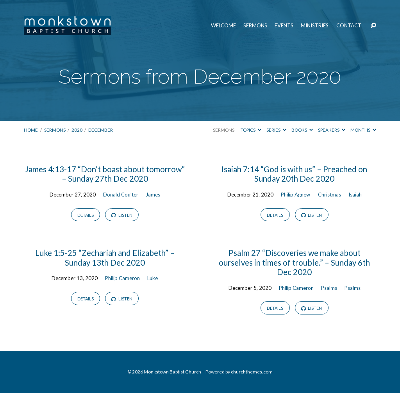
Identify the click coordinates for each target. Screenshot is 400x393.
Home (31, 129)
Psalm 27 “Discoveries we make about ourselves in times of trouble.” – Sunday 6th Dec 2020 (294, 262)
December (100, 129)
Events (284, 25)
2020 (76, 129)
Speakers (331, 129)
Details (85, 215)
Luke (152, 278)
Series (276, 129)
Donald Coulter (120, 194)
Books (302, 129)
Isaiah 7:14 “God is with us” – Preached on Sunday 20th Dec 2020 (294, 173)
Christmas (329, 194)
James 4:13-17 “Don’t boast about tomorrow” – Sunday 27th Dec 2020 (105, 173)
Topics (251, 129)
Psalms (329, 288)
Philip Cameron (122, 278)
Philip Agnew (295, 194)
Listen (121, 215)
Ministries (315, 25)
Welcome (223, 25)
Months (363, 129)
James (153, 194)
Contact (348, 25)
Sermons (255, 25)
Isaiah (355, 194)
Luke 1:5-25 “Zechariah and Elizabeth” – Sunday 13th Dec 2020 (105, 257)
